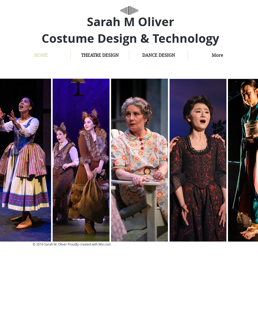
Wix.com (104, 244)
